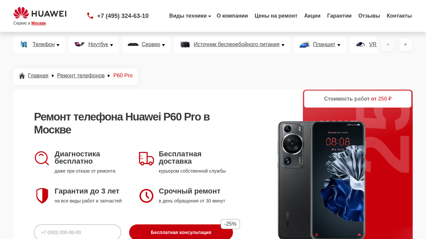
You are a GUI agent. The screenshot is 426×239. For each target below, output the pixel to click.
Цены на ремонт (276, 16)
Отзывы (369, 16)
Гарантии (339, 16)
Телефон (44, 44)
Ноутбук (98, 44)
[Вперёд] (406, 44)
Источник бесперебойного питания (236, 44)
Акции (312, 16)
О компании (232, 16)
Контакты (399, 16)
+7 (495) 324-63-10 (123, 16)
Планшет (324, 44)
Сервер (151, 44)
